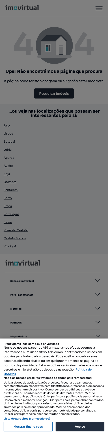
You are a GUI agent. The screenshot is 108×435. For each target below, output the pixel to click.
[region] (54, 387)
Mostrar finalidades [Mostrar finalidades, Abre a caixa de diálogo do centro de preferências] (28, 427)
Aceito (80, 427)
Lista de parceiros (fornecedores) (27, 418)
